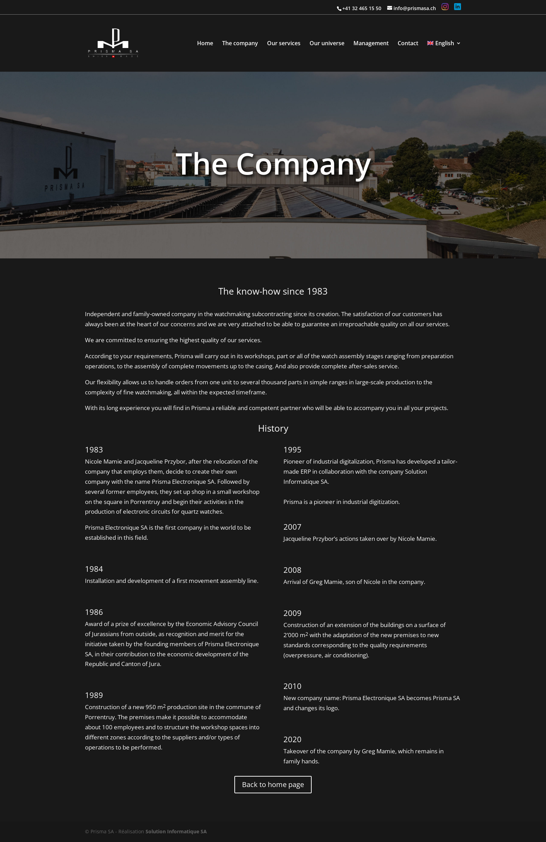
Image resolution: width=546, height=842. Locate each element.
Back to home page (273, 784)
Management (371, 44)
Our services (284, 44)
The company (240, 44)
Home (205, 44)
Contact (408, 44)
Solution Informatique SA (176, 831)
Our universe (327, 44)
